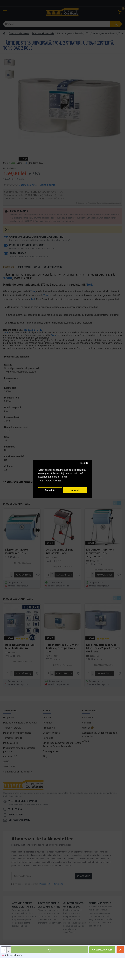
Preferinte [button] (50, 490)
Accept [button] (75, 490)
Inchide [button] (84, 463)
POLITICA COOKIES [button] (50, 480)
